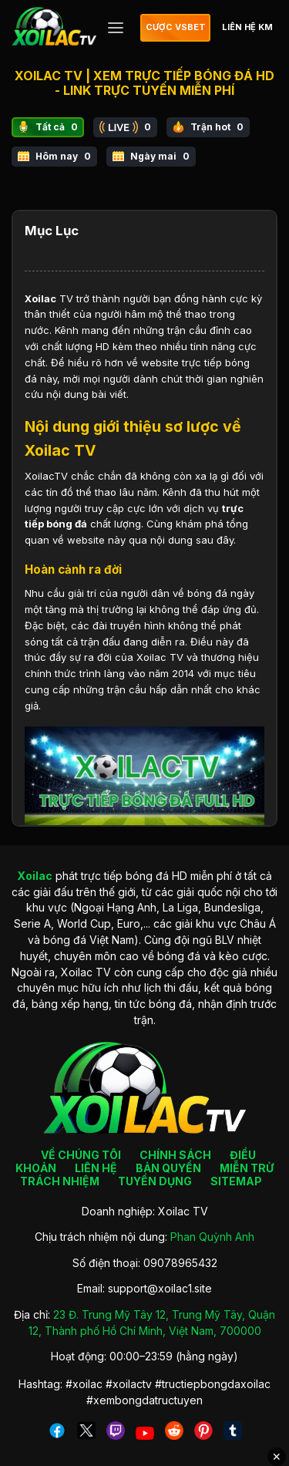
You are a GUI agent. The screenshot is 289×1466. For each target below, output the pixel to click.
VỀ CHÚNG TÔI (81, 1154)
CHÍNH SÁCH (175, 1154)
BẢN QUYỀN (168, 1167)
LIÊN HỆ (96, 1167)
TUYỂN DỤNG (155, 1181)
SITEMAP (236, 1181)
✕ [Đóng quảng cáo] (276, 1457)
